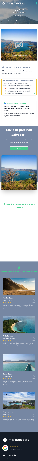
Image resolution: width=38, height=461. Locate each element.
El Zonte (15, 21)
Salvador (7, 21)
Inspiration (6, 459)
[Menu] (35, 3)
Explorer (19, 148)
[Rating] (20, 448)
